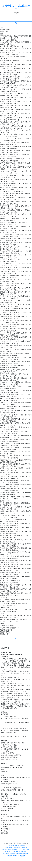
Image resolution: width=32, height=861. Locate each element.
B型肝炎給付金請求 (22, 854)
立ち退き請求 (8, 847)
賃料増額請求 (22, 845)
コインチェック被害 (11, 845)
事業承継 (23, 852)
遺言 (9, 850)
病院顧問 (9, 856)
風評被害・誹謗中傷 (9, 854)
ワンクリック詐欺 (24, 850)
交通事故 (14, 850)
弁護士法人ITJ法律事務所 (16, 7)
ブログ (15, 856)
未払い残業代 (16, 852)
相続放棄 (4, 850)
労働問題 (8, 852)
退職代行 (24, 847)
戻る (16, 23)
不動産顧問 (17, 847)
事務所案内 (21, 856)
